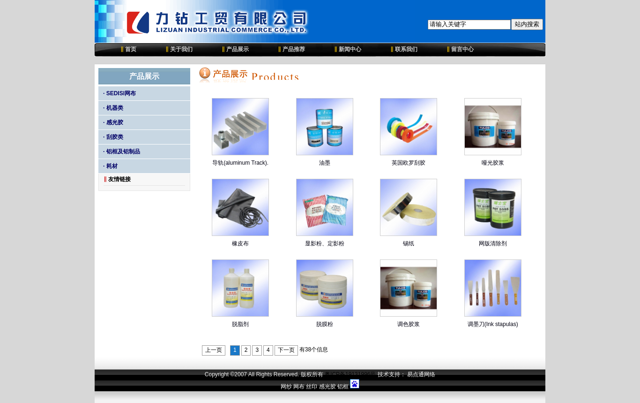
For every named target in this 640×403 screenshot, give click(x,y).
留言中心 (460, 49)
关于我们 (179, 49)
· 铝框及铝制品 (121, 151)
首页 (122, 49)
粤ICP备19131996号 (350, 374)
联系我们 (403, 49)
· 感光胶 (113, 122)
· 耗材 (110, 166)
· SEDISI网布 (119, 93)
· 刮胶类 (113, 137)
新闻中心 (347, 49)
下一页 (286, 350)
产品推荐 (291, 49)
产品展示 (235, 49)
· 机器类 (113, 108)
